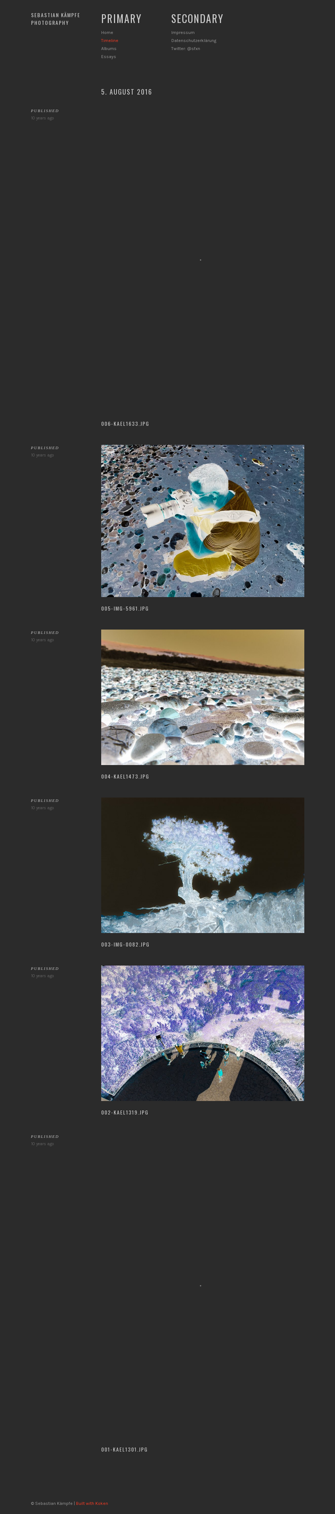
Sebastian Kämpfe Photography (55, 18)
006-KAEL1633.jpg (125, 423)
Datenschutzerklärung (193, 40)
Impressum (183, 32)
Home (107, 32)
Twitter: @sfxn (185, 48)
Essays (108, 56)
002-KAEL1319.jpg (125, 1112)
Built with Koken (92, 1503)
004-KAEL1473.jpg (125, 776)
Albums (109, 48)
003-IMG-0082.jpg (125, 944)
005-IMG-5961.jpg (125, 608)
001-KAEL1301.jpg (124, 1449)
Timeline (109, 40)
